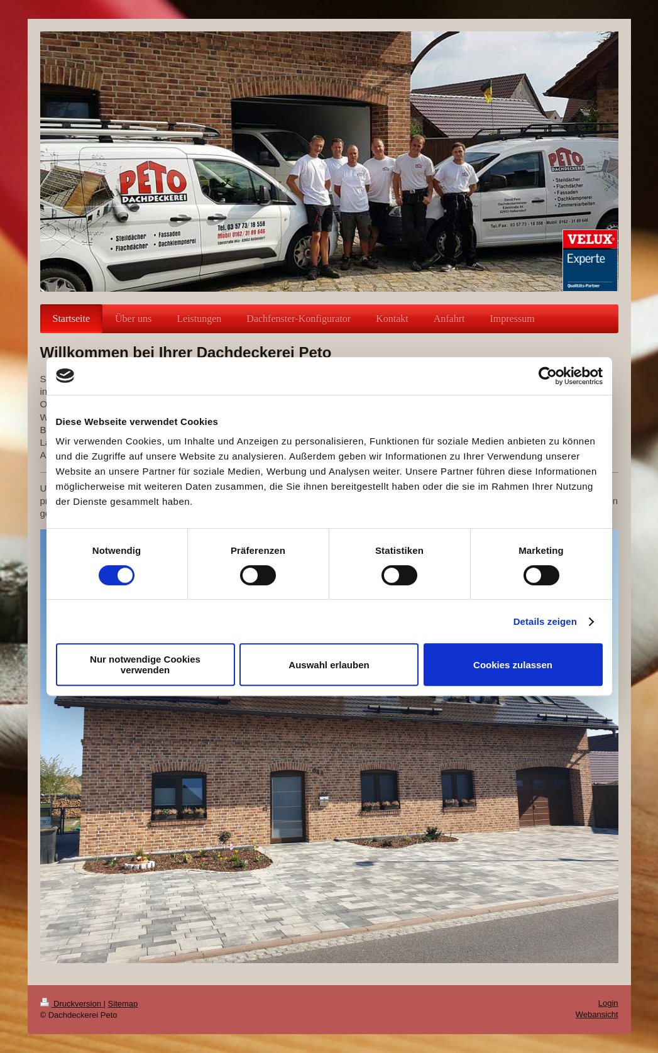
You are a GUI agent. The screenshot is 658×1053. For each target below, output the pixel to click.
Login (608, 1003)
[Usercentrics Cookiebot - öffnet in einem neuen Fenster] (548, 376)
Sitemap (123, 1003)
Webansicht (597, 1014)
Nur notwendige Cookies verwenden (145, 664)
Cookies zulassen (512, 664)
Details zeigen (545, 621)
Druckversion (72, 1003)
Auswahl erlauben (328, 664)
